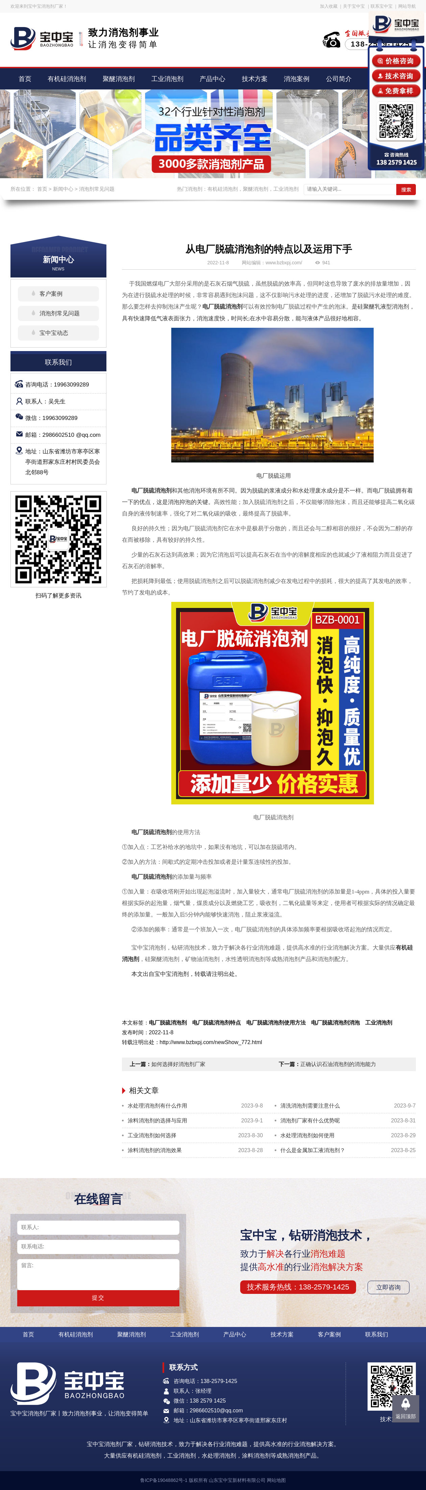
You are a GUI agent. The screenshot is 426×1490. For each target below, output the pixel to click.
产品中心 (212, 78)
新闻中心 (63, 189)
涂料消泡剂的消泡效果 (155, 1150)
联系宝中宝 (382, 6)
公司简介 (339, 78)
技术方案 (255, 78)
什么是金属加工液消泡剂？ (312, 1150)
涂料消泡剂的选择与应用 (157, 1120)
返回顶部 (406, 1416)
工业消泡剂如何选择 (152, 1135)
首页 (25, 78)
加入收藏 (328, 6)
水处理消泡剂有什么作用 (157, 1106)
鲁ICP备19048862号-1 (163, 1480)
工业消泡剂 (167, 78)
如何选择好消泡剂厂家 (178, 1064)
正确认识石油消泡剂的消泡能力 (338, 1064)
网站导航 (407, 6)
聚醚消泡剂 (119, 78)
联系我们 (376, 1334)
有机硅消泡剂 (67, 78)
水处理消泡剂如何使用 (307, 1135)
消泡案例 (296, 78)
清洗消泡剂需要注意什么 (310, 1106)
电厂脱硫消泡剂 (222, 306)
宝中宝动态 (54, 333)
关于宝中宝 (354, 6)
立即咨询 (388, 1287)
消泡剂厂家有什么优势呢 (310, 1120)
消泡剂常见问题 (97, 189)
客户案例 (51, 294)
